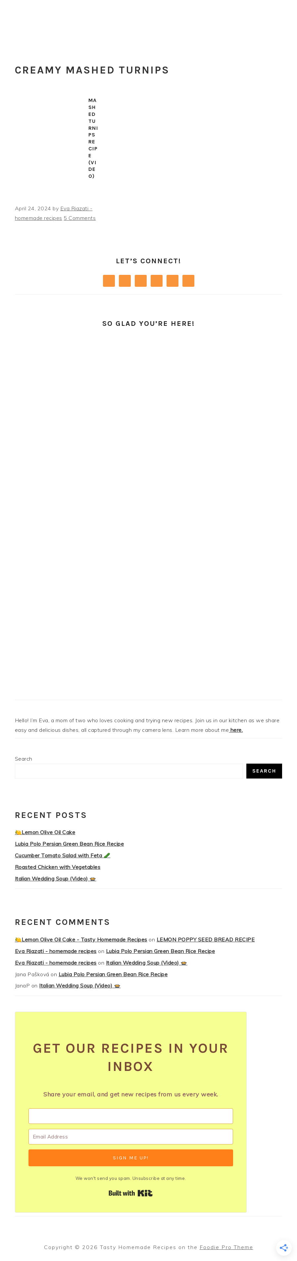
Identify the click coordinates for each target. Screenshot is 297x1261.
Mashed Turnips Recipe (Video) (93, 138)
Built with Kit (131, 1193)
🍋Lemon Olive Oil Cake (45, 832)
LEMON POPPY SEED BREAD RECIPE (206, 939)
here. (236, 730)
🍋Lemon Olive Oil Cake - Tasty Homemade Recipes (81, 939)
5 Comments (80, 218)
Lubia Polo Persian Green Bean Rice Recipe (69, 843)
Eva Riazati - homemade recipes (56, 951)
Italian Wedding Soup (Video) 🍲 (55, 878)
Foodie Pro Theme (226, 1247)
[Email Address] (130, 1136)
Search (23, 758)
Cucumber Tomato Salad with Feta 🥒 (63, 855)
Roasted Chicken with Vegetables (58, 867)
